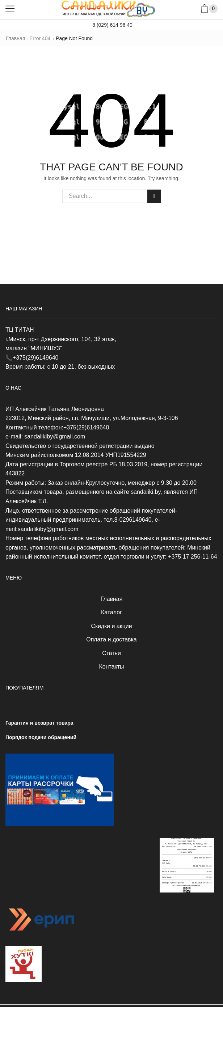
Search (154, 196)
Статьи (111, 653)
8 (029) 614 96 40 (111, 25)
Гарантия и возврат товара (39, 723)
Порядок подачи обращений (40, 737)
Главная (15, 38)
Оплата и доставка (111, 639)
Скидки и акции (111, 626)
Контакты (111, 666)
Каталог (111, 612)
